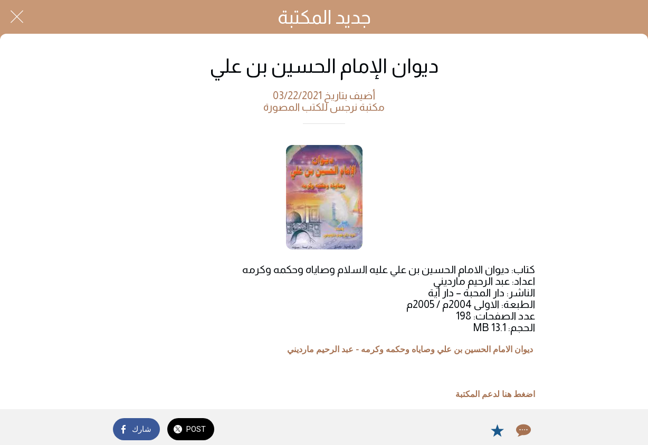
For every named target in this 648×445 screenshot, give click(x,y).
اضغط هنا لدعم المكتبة (495, 394)
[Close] (17, 17)
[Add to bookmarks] (497, 430)
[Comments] (522, 430)
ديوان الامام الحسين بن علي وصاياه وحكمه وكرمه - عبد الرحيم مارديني (410, 349)
